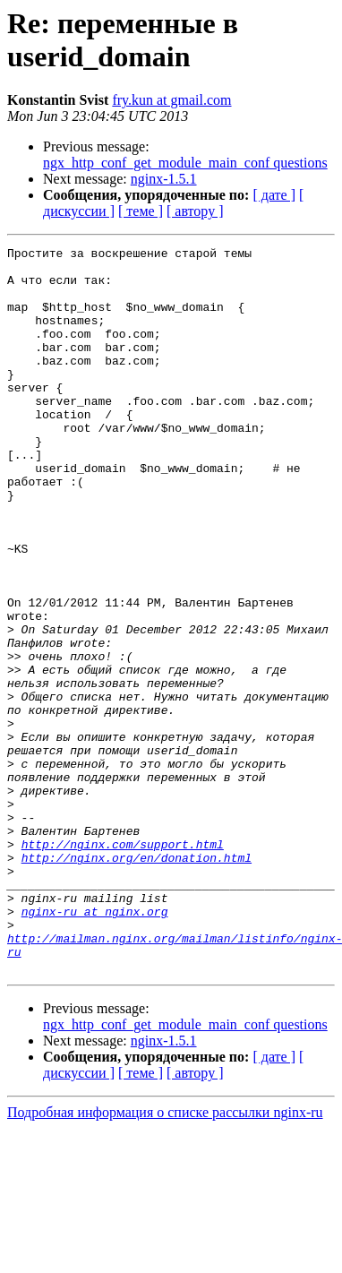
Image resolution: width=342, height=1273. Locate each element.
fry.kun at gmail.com (171, 100)
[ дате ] (273, 194)
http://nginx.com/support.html (122, 965)
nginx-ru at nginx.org (94, 1045)
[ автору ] (195, 211)
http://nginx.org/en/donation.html (136, 981)
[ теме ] (140, 211)
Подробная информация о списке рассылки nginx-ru (165, 1257)
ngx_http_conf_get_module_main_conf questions (185, 162)
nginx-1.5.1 (164, 178)
